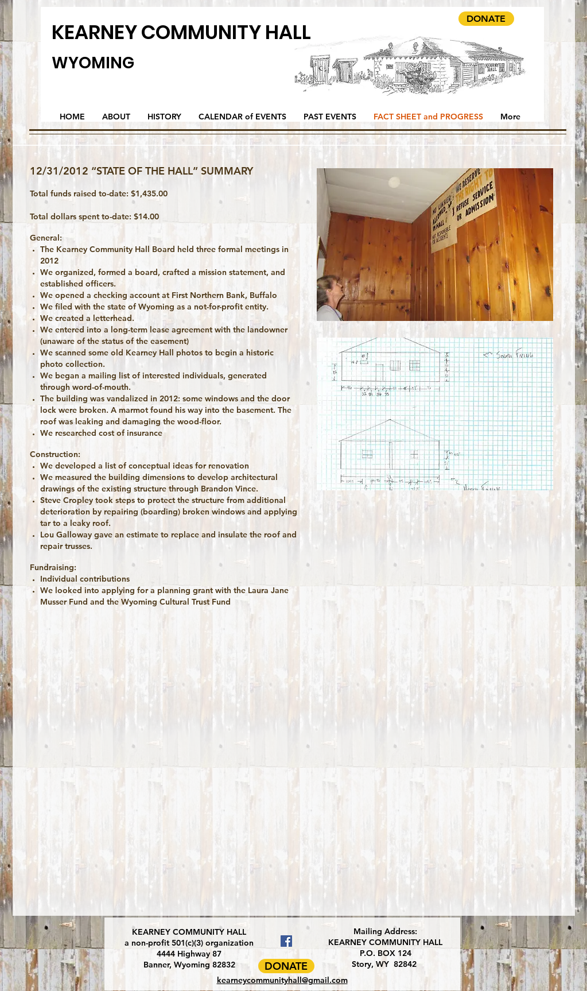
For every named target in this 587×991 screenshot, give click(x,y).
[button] (435, 244)
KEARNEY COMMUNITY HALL (181, 32)
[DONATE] (486, 18)
